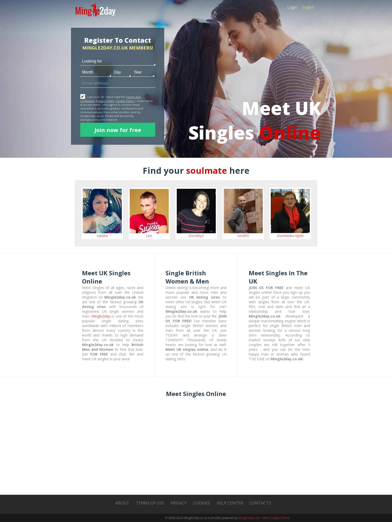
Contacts (260, 503)
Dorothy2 (196, 235)
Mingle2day (100, 316)
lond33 (243, 235)
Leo (149, 235)
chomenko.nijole (290, 235)
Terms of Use (150, 503)
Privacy (178, 503)
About (122, 503)
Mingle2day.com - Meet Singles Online (264, 518)
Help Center (229, 503)
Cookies (201, 503)
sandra (102, 235)
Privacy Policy (105, 101)
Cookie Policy (125, 101)
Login (292, 7)
